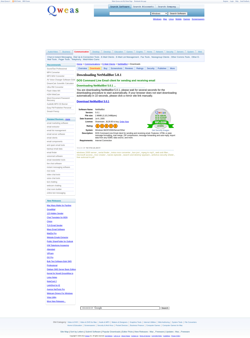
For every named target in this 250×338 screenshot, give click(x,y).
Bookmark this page (140, 1)
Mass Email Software (56, 229)
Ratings (139, 68)
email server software (56, 134)
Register (225, 1)
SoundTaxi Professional (57, 69)
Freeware (159, 331)
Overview (82, 68)
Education (118, 52)
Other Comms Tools (180, 57)
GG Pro (50, 257)
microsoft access (84, 155)
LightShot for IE (53, 285)
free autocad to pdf (85, 157)
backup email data (54, 149)
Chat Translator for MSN (57, 217)
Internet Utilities (150, 322)
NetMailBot (123, 64)
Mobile (179, 19)
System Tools (177, 322)
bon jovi (136, 152)
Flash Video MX (53, 91)
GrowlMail (51, 209)
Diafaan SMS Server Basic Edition (61, 269)
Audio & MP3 (104, 322)
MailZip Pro (52, 233)
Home (149, 52)
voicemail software (55, 156)
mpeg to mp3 (147, 152)
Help (236, 1)
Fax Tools (145, 57)
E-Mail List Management (127, 57)
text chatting (52, 182)
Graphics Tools (135, 322)
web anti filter (161, 152)
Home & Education (74, 325)
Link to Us (117, 336)
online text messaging (56, 193)
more (67, 119)
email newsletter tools (56, 160)
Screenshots (116, 68)
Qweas (87, 336)
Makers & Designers (120, 322)
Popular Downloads (111, 331)
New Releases (141, 331)
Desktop (95, 52)
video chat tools (53, 174)
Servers (180, 52)
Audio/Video (53, 52)
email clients (52, 138)
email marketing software (57, 123)
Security (169, 52)
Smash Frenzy (53, 111)
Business (66, 52)
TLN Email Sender (54, 225)
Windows (157, 19)
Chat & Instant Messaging (59, 57)
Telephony (76, 59)
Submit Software (93, 331)
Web (200, 52)
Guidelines (166, 336)
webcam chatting (54, 186)
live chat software (54, 163)
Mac (165, 19)
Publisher (162, 68)
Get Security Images (160, 130)
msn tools (51, 171)
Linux (171, 19)
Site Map (64, 331)
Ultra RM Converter (55, 87)
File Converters (191, 322)
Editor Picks (127, 331)
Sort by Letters (77, 331)
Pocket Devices (122, 325)
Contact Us (134, 336)
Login (232, 1)
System (190, 52)
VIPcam (50, 253)
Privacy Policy (175, 336)
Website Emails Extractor (57, 237)
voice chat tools (53, 178)
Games (186, 19)
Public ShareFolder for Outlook (60, 241)
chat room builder (54, 189)
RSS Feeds (16, 1)
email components (54, 141)
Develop (107, 52)
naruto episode (114, 155)
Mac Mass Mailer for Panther (59, 205)
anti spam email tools (56, 145)
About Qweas (5, 1)
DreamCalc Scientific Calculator (60, 83)
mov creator (99, 155)
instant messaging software (58, 167)
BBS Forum (26, 1)
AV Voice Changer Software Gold (61, 80)
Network (159, 52)
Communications (92, 64)
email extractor (53, 127)
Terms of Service (145, 336)
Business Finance (137, 325)
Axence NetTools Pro (56, 289)
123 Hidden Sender (55, 213)
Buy (105, 68)
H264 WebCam (53, 94)
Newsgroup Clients (160, 57)
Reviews (129, 68)
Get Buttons (109, 336)
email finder (52, 152)
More (172, 68)
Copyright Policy (157, 336)
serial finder (103, 152)
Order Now (124, 122)
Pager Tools (64, 59)
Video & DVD (73, 322)
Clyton (49, 221)
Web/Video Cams (91, 59)
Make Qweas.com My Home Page (122, 1)
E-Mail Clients (107, 57)
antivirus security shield (162, 155)
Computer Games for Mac (172, 325)
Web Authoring (164, 322)
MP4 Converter (53, 72)
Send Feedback (244, 1)
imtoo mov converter (120, 152)
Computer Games (153, 325)
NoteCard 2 (52, 281)
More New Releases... (56, 301)
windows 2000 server (87, 152)
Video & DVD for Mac (88, 322)
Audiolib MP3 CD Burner (57, 104)
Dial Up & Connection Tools (86, 57)
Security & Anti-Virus (105, 325)
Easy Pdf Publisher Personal (59, 108)
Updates (169, 331)
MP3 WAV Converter (55, 76)
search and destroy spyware (136, 155)
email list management (56, 130)
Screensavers (198, 19)
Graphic (139, 52)
